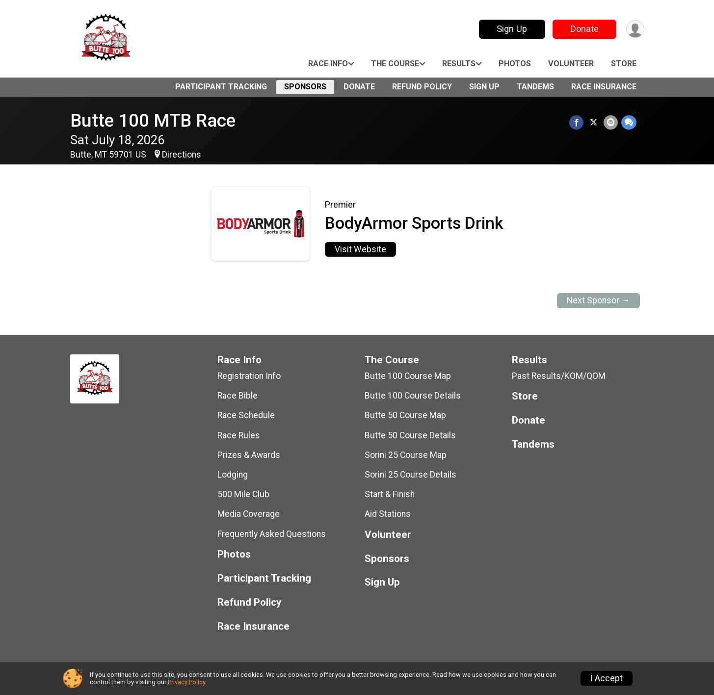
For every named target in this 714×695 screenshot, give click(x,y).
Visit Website (360, 249)
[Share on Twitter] (594, 122)
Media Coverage (248, 514)
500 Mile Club (243, 494)
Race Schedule (246, 415)
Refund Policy (422, 86)
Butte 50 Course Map (405, 415)
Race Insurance (603, 86)
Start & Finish (390, 494)
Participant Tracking (221, 86)
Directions (181, 155)
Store (623, 63)
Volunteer (571, 63)
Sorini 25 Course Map (406, 455)
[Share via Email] (611, 122)
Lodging (232, 475)
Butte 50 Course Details (410, 435)
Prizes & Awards (248, 455)
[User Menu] (635, 29)
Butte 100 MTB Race (153, 120)
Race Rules (238, 435)
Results (459, 63)
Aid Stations (388, 514)
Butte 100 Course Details (413, 396)
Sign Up (511, 29)
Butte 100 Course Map (408, 376)
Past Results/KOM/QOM (559, 376)
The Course (395, 63)
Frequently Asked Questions (271, 534)
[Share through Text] (628, 122)
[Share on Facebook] (577, 122)
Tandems (535, 86)
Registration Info (249, 376)
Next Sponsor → (598, 300)
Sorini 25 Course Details (410, 475)
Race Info (328, 63)
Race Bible (237, 396)
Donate (584, 29)
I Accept (606, 678)
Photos (515, 63)
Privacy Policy (186, 682)
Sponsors (305, 86)
